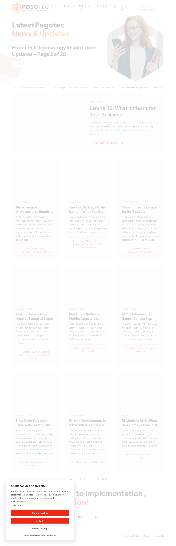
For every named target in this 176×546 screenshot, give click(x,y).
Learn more (16, 512)
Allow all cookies (24, 520)
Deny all (55, 520)
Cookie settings (40, 528)
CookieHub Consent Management (44, 535)
